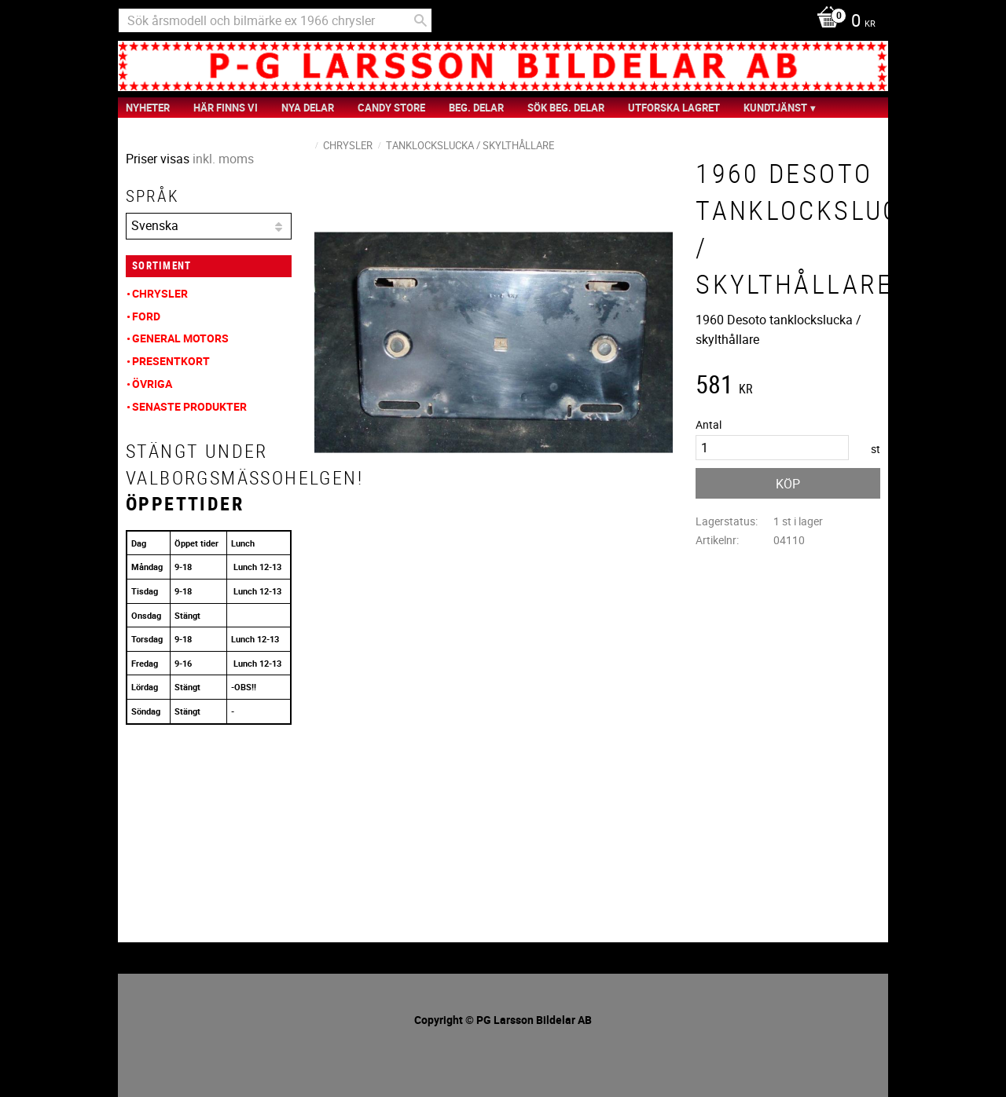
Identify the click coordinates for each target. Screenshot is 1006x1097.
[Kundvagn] (842, 22)
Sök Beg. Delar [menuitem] (565, 108)
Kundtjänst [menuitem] (775, 108)
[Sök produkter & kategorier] (275, 20)
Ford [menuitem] (146, 316)
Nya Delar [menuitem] (307, 108)
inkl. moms (223, 158)
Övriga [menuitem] (152, 383)
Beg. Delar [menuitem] (476, 108)
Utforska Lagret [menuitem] (674, 108)
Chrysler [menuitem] (160, 293)
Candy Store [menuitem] (391, 108)
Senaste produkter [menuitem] (189, 406)
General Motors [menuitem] (180, 338)
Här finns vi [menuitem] (225, 108)
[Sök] (420, 20)
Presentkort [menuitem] (171, 360)
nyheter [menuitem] (148, 108)
